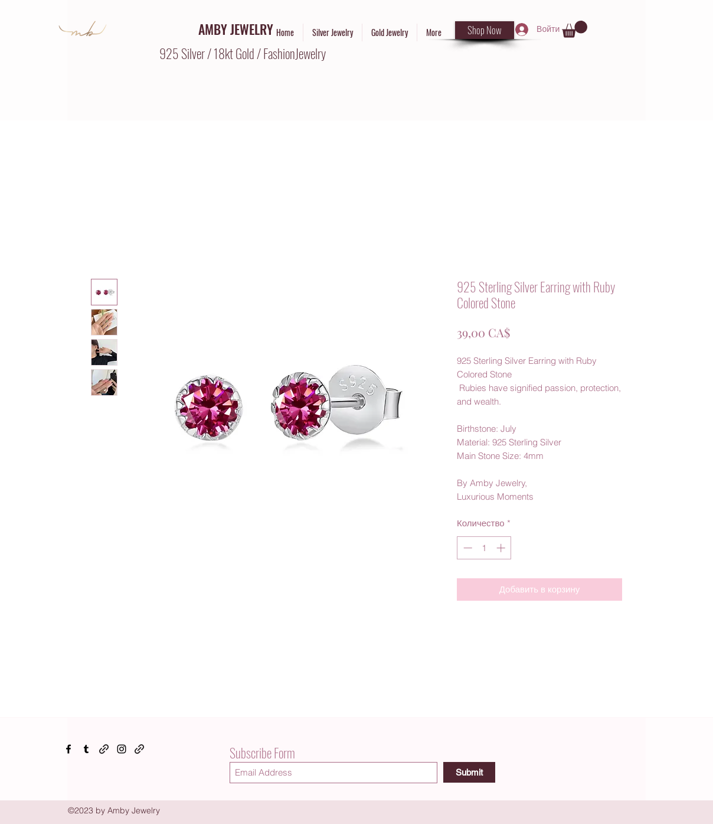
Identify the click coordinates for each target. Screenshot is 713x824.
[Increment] (502, 548)
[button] (574, 29)
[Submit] (469, 772)
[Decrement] (467, 548)
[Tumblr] (86, 749)
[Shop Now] (484, 30)
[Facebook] (68, 749)
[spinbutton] (484, 548)
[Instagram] (121, 749)
